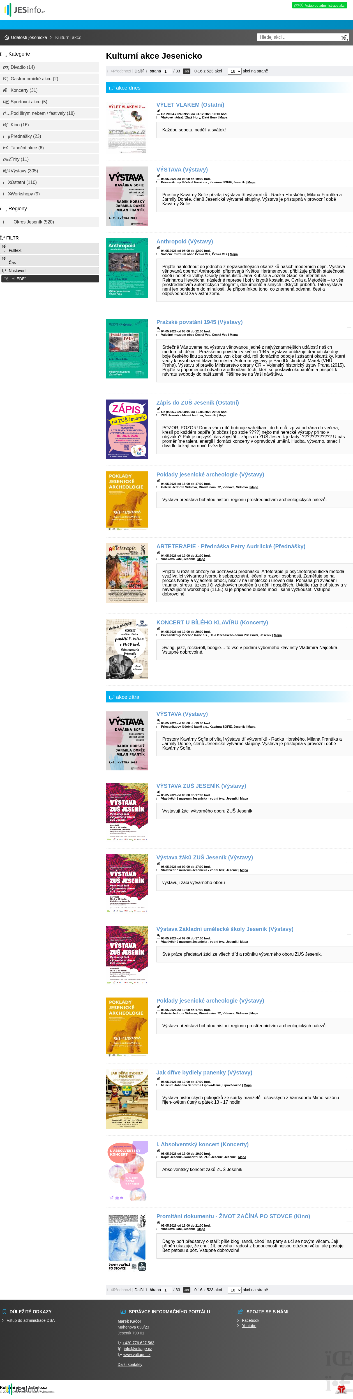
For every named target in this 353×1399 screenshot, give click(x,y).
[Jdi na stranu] (166, 71)
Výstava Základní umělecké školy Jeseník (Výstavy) (225, 929)
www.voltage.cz (136, 1354)
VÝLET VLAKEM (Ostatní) (190, 105)
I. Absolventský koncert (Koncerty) (202, 1144)
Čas (9, 261)
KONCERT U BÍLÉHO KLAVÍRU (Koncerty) (212, 622)
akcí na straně (248, 71)
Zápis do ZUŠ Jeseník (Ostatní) (197, 403)
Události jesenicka (25, 9)
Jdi (186, 71)
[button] (49, 278)
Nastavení (14, 270)
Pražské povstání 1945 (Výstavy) (199, 322)
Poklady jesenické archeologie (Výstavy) (210, 474)
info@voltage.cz (138, 1348)
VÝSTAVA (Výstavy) (182, 169)
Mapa (223, 117)
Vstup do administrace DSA (31, 1320)
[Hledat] (345, 38)
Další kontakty (130, 1364)
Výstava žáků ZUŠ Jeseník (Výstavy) (204, 857)
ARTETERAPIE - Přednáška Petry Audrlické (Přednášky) (231, 546)
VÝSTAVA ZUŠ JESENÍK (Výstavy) (201, 786)
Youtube (249, 1325)
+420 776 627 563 (138, 1343)
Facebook (250, 1320)
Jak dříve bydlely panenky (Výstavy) (204, 1072)
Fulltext (11, 249)
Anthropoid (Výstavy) (184, 241)
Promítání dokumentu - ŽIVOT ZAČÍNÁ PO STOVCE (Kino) (233, 1216)
